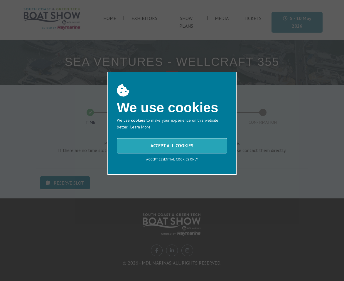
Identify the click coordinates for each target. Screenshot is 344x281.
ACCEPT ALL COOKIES (172, 145)
